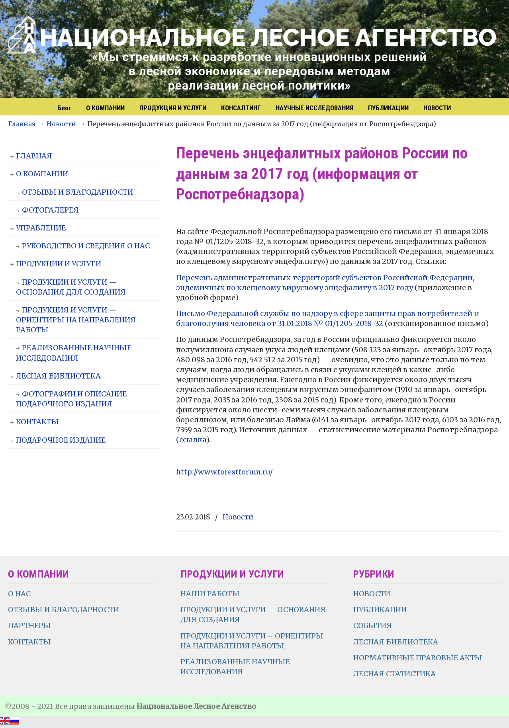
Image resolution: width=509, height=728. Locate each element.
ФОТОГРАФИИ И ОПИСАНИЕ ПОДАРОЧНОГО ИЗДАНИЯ (71, 398)
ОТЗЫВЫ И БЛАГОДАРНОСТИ (77, 192)
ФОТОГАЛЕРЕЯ (50, 210)
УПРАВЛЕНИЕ (41, 227)
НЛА (255, 50)
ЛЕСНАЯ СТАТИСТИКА (394, 673)
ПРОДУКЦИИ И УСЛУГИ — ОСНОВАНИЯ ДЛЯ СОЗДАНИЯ (71, 287)
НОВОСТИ (371, 593)
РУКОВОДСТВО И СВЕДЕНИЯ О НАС (86, 245)
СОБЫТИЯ (372, 625)
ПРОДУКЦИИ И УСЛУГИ (58, 263)
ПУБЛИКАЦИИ (380, 609)
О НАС (19, 593)
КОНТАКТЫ (37, 421)
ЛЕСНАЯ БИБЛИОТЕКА (58, 376)
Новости (61, 124)
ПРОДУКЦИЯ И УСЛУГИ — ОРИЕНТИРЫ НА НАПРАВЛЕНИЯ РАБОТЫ (76, 319)
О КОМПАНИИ (42, 173)
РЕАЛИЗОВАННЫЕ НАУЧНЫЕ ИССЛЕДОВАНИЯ (73, 352)
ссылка (192, 439)
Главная (22, 124)
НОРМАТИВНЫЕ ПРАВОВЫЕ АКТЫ (418, 657)
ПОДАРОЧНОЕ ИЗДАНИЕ (61, 440)
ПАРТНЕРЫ (29, 625)
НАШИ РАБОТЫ (210, 593)
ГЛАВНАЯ (34, 155)
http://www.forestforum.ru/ (224, 471)
